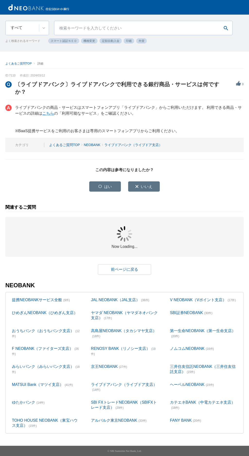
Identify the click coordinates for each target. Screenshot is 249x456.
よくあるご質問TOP (18, 63)
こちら (48, 113)
